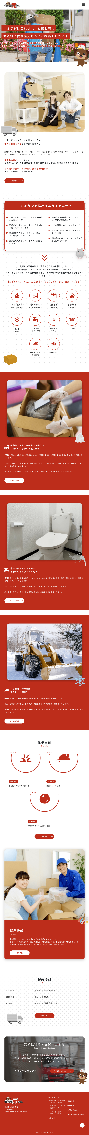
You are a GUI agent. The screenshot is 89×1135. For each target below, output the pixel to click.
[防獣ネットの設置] (63, 776)
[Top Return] (82, 1125)
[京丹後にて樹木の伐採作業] (25, 776)
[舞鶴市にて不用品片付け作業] (44, 816)
